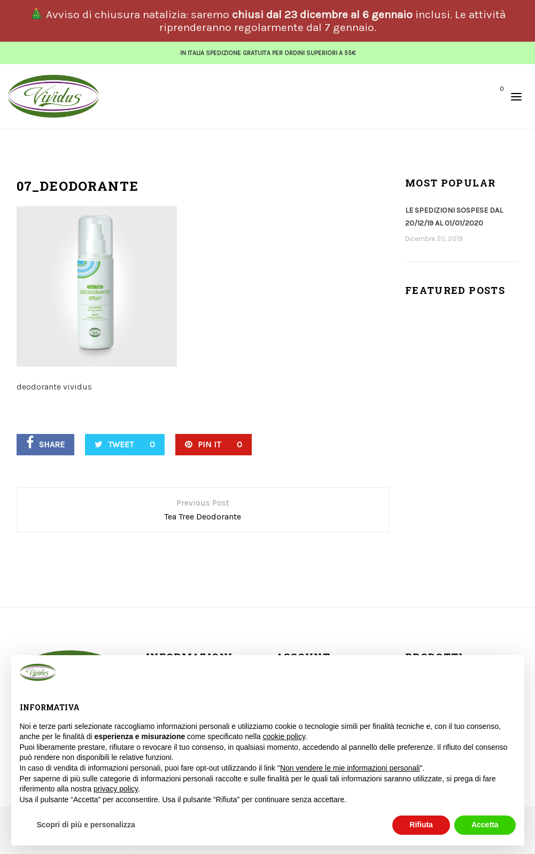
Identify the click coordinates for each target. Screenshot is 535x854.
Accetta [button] (485, 824)
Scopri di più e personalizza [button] (86, 824)
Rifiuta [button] (421, 824)
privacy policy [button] (116, 789)
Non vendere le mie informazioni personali (350, 768)
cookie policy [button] (284, 736)
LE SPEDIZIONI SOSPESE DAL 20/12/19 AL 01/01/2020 (454, 213)
